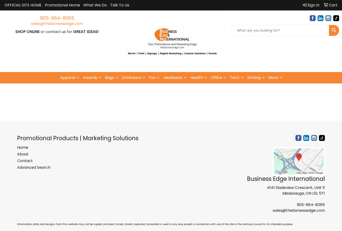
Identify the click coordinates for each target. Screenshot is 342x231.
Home (22, 147)
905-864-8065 (57, 18)
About (22, 154)
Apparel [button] (67, 77)
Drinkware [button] (131, 77)
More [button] (273, 77)
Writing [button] (254, 77)
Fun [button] (152, 77)
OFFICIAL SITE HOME (23, 5)
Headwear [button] (173, 77)
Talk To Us (119, 5)
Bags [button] (109, 77)
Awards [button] (90, 77)
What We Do (95, 5)
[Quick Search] (280, 30)
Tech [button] (234, 77)
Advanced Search (33, 167)
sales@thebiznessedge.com (57, 23)
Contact (25, 161)
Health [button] (196, 77)
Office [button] (216, 77)
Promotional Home (62, 5)
